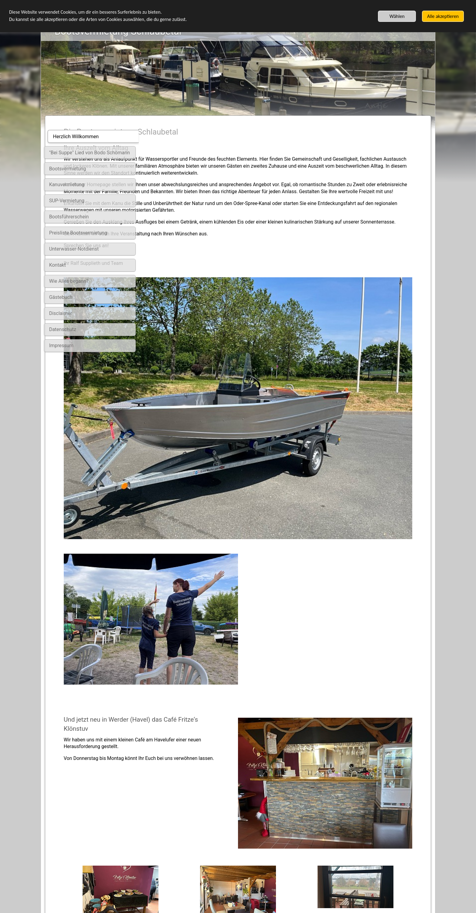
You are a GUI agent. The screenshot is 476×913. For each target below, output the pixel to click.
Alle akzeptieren (443, 16)
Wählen (397, 16)
